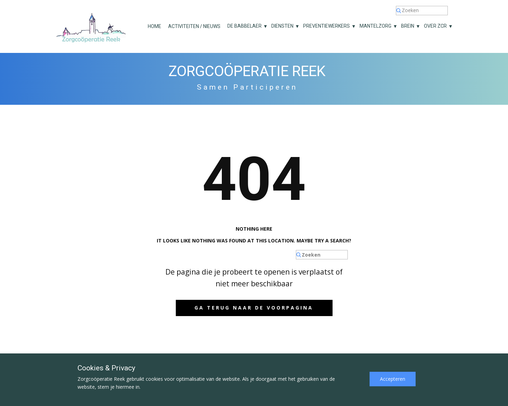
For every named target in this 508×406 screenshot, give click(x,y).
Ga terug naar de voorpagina (253, 307)
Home (154, 26)
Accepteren (392, 379)
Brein (407, 26)
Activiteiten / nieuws (194, 26)
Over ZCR (435, 26)
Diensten (282, 26)
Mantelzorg (375, 26)
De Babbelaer (244, 26)
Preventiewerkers (326, 26)
